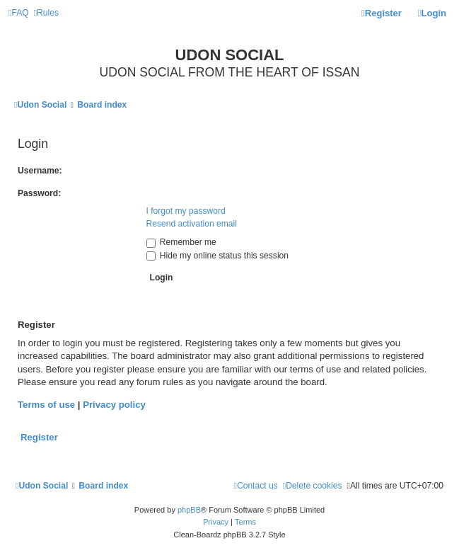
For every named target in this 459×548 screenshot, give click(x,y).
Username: (40, 171)
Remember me (181, 242)
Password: (39, 193)
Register (39, 437)
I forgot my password (186, 211)
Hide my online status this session (217, 256)
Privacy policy (114, 404)
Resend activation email (191, 224)
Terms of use (46, 404)
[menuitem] (18, 13)
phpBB (189, 510)
